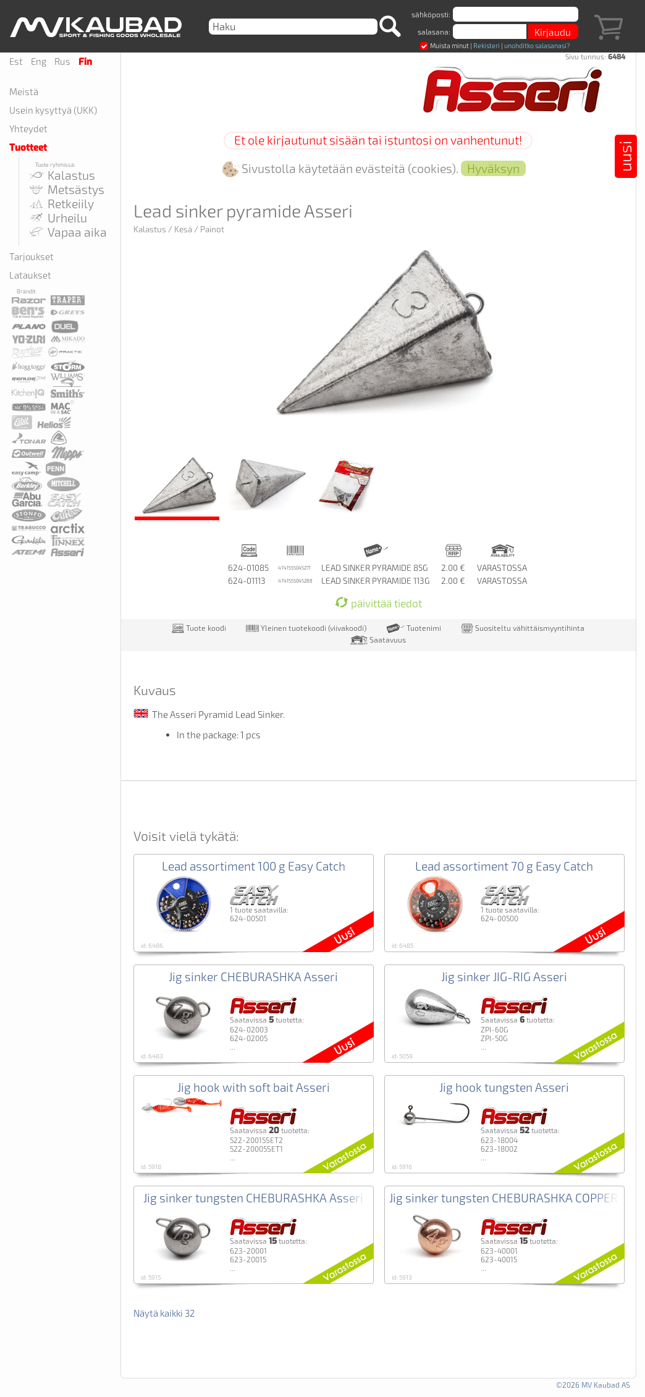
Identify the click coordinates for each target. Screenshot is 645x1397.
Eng (38, 61)
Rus (62, 61)
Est (16, 61)
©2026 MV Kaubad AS (593, 1384)
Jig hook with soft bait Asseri (253, 1087)
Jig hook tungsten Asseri (504, 1087)
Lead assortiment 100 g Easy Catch (253, 866)
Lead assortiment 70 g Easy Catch (504, 866)
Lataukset (30, 275)
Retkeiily (61, 203)
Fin (85, 62)
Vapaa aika (67, 232)
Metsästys (66, 189)
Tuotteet (28, 147)
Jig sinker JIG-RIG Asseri (504, 976)
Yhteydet (28, 128)
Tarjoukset (31, 256)
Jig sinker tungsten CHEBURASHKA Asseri (253, 1198)
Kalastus (61, 175)
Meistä (23, 91)
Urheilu (57, 218)
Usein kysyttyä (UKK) (53, 110)
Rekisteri (486, 45)
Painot (212, 229)
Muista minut (444, 45)
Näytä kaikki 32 (164, 1313)
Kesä (183, 229)
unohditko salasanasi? (537, 45)
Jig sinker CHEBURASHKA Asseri (253, 976)
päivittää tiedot (378, 603)
